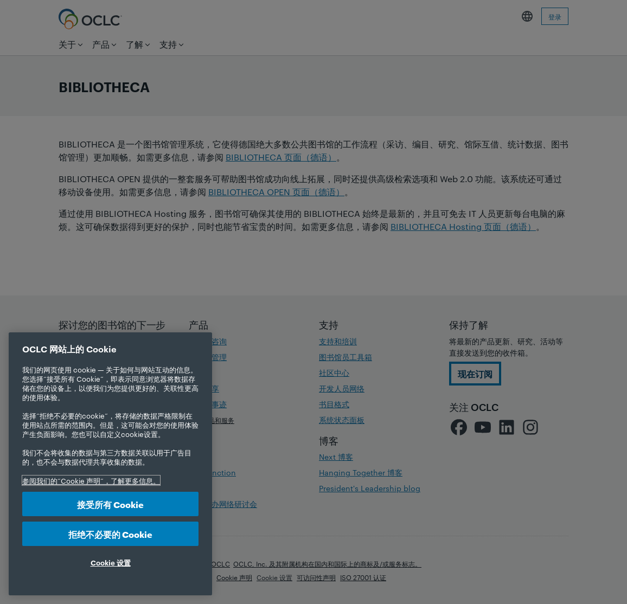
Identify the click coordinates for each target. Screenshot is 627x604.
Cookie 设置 (111, 562)
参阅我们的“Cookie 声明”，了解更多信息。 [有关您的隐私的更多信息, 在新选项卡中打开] (91, 480)
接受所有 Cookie (110, 504)
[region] (110, 463)
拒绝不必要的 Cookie (110, 534)
